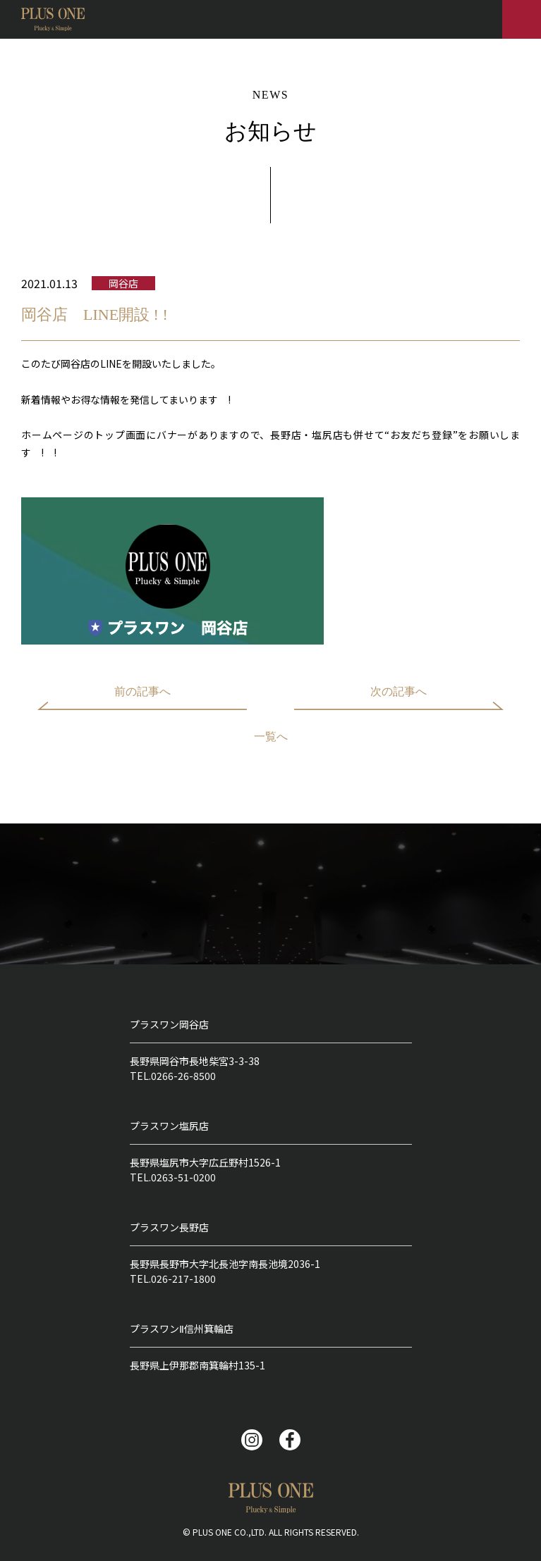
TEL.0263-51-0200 (173, 1177)
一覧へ (271, 736)
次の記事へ (398, 691)
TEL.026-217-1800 (173, 1278)
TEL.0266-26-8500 (173, 1076)
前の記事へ (142, 691)
